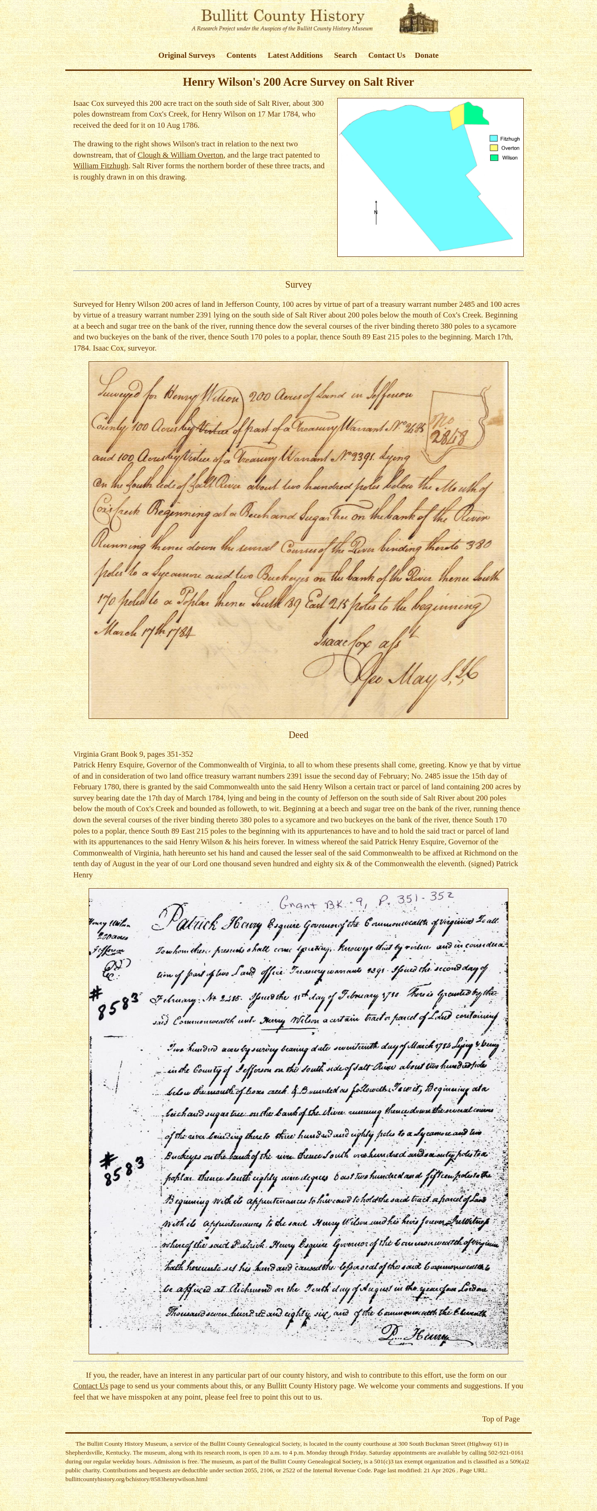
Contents (241, 55)
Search (345, 55)
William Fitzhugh (100, 165)
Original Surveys (187, 55)
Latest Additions (295, 55)
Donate (426, 55)
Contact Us (386, 55)
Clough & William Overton (180, 155)
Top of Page (501, 1418)
